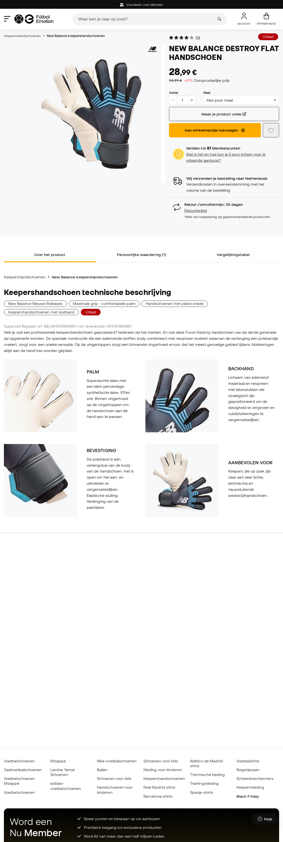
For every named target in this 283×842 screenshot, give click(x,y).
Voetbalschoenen (19, 761)
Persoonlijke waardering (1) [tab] (141, 254)
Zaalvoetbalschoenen (23, 769)
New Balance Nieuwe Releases (35, 303)
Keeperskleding (250, 787)
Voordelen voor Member (141, 5)
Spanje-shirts (201, 792)
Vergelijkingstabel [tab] (233, 254)
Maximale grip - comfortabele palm (104, 303)
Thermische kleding (207, 774)
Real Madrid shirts (159, 787)
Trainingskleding (204, 783)
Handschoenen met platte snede (175, 303)
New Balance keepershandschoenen (76, 36)
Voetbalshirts (247, 761)
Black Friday (247, 796)
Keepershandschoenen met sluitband (41, 312)
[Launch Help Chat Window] (265, 819)
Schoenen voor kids (114, 778)
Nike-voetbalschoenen (117, 761)
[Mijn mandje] (266, 19)
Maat (206, 92)
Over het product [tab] (49, 254)
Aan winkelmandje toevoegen (215, 130)
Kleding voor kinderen (162, 769)
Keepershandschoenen (22, 36)
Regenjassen (247, 769)
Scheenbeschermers (255, 778)
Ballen (102, 769)
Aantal (173, 92)
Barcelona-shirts (157, 796)
